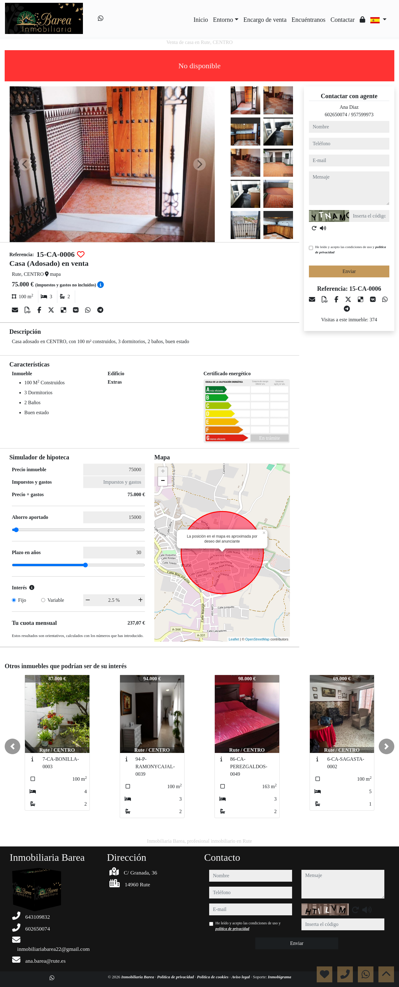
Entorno (223, 19)
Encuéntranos (308, 19)
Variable (55, 600)
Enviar (349, 271)
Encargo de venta (264, 19)
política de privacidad (232, 929)
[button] (12, 746)
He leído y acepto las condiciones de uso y (350, 249)
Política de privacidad (176, 977)
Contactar (342, 19)
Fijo (22, 600)
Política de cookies (213, 977)
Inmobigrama (279, 977)
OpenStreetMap (257, 639)
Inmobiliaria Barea (138, 977)
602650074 (336, 114)
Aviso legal (241, 977)
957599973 (362, 114)
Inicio (201, 19)
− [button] (163, 481)
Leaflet (234, 639)
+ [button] (163, 472)
